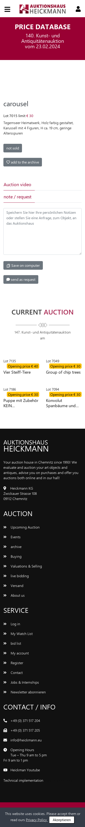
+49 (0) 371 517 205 (25, 730)
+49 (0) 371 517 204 (25, 720)
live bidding (16, 575)
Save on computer (23, 265)
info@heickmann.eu (26, 740)
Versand (13, 585)
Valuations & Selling (22, 566)
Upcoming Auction (21, 527)
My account (16, 653)
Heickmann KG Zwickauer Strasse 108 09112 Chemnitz (20, 493)
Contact (13, 672)
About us (14, 595)
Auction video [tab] (17, 184)
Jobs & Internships (21, 682)
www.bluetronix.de (58, 780)
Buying (12, 556)
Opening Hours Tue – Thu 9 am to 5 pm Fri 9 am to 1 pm (25, 754)
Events (12, 536)
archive (12, 546)
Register (13, 662)
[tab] (49, 184)
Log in (11, 623)
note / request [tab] (18, 196)
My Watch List (18, 633)
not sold (12, 148)
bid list (12, 643)
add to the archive (22, 162)
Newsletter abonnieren (24, 692)
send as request (20, 279)
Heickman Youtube (25, 769)
